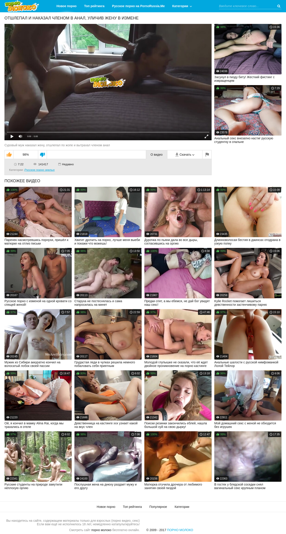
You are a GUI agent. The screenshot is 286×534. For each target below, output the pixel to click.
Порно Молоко (180, 530)
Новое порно (67, 6)
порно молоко (101, 530)
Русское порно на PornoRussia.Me (138, 6)
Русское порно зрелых (39, 170)
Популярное (158, 507)
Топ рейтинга (94, 6)
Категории (180, 6)
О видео (157, 154)
